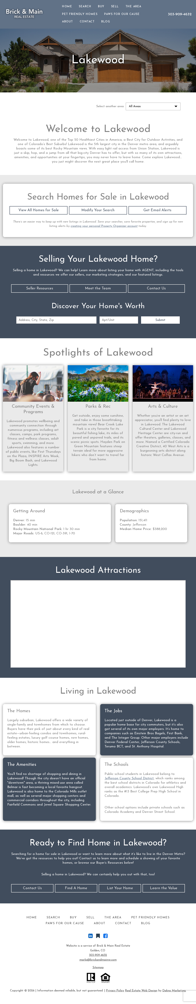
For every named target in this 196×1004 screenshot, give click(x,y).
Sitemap (98, 967)
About (67, 21)
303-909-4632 (98, 955)
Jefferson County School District (129, 778)
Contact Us (156, 288)
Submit (160, 320)
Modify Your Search (98, 210)
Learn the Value (163, 888)
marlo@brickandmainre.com (98, 959)
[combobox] (56, 320)
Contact (87, 21)
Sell (115, 6)
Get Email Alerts (157, 210)
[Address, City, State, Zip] (56, 320)
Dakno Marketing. (174, 990)
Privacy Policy (115, 990)
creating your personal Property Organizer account (104, 226)
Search (85, 6)
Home (67, 6)
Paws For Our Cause (122, 14)
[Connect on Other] (98, 937)
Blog (105, 21)
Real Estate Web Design (141, 990)
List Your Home (120, 888)
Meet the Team (98, 288)
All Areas (135, 106)
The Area (133, 6)
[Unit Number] (118, 320)
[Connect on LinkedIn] (90, 937)
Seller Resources (39, 288)
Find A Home (76, 888)
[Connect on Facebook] (105, 937)
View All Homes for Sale (38, 210)
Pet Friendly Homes (79, 14)
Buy (101, 6)
